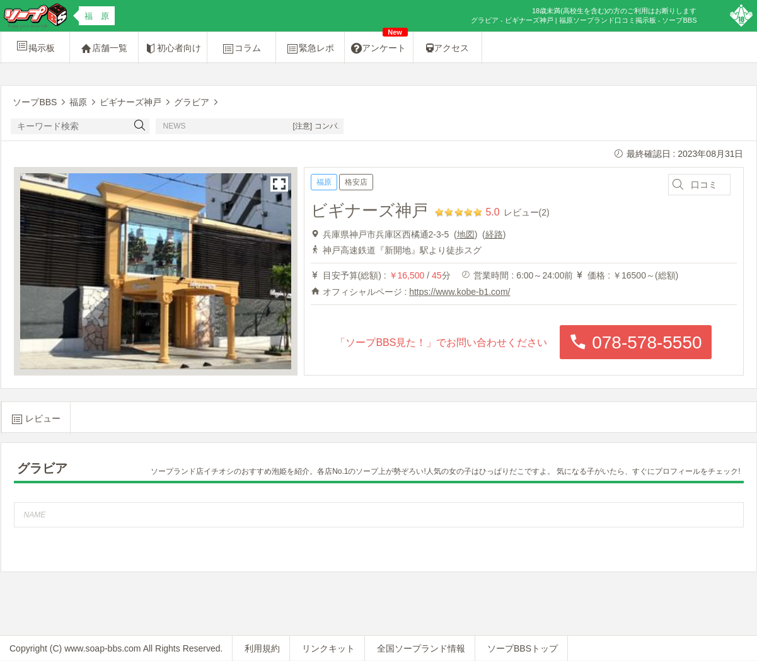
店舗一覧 (104, 48)
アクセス (447, 48)
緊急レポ (310, 48)
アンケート (379, 43)
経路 (494, 234)
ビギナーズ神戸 (369, 210)
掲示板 (35, 46)
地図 (466, 234)
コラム (241, 48)
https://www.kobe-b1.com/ (459, 292)
